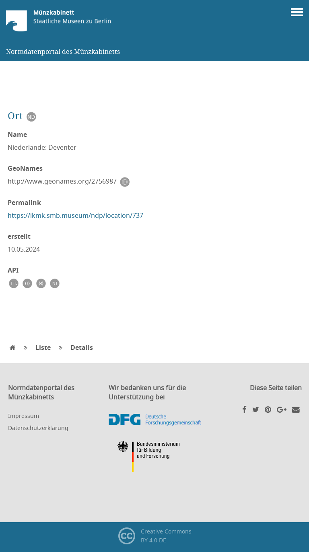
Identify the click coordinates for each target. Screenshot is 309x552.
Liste (43, 347)
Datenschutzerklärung (38, 428)
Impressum (23, 416)
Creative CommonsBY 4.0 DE (154, 536)
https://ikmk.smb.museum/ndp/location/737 (75, 215)
